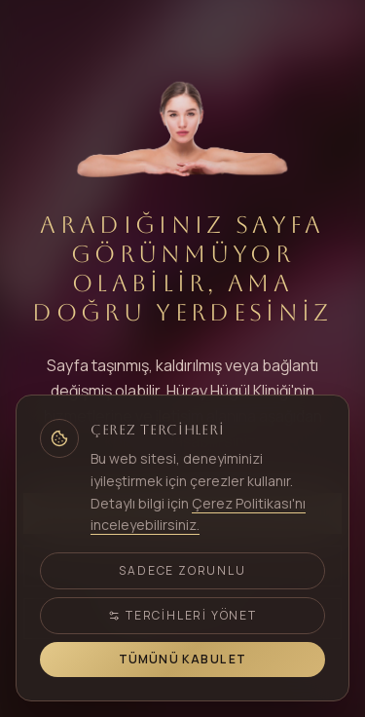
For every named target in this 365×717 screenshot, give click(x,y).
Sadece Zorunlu (182, 570)
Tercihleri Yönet (182, 615)
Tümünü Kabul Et (183, 659)
